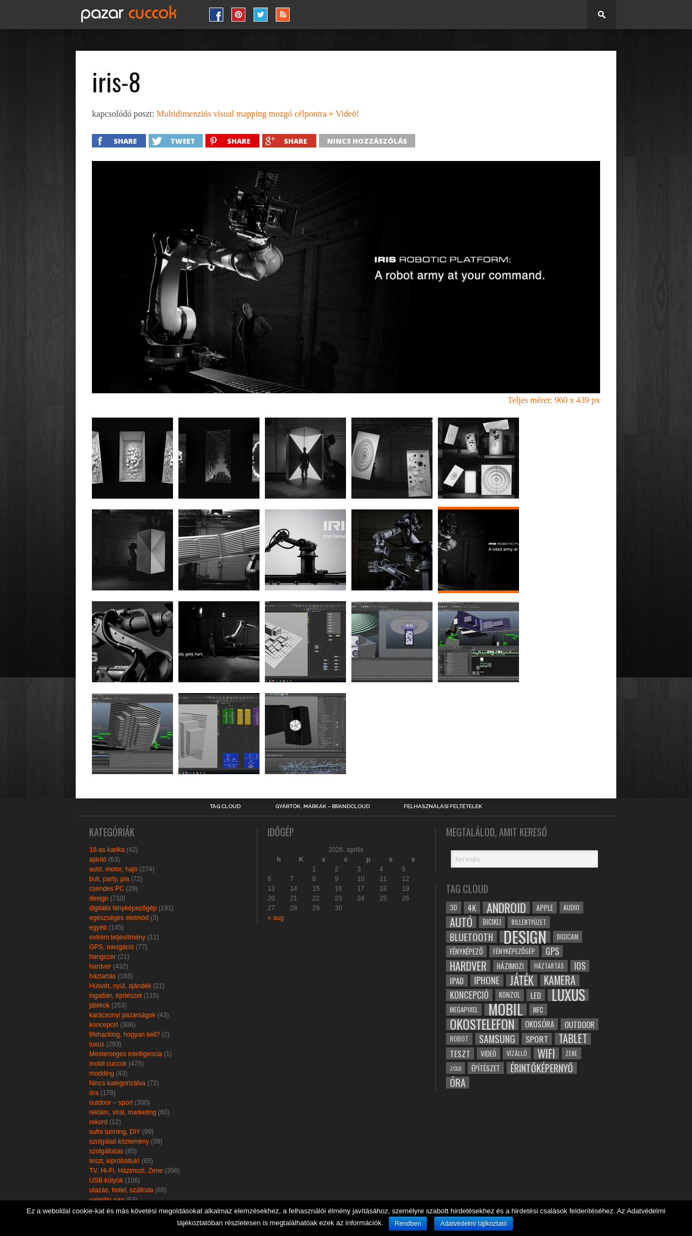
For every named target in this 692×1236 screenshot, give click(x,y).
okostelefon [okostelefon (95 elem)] (482, 1024)
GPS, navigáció (111, 947)
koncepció (103, 1025)
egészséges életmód (119, 918)
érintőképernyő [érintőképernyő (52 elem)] (541, 1068)
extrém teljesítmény (117, 937)
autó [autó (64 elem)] (461, 922)
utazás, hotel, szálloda (121, 1190)
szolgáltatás (106, 1151)
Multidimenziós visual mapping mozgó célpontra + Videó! (257, 113)
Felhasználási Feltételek (443, 806)
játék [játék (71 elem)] (522, 980)
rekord (98, 1122)
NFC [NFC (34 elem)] (538, 1009)
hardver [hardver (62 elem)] (468, 966)
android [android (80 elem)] (506, 907)
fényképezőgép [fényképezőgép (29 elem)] (514, 951)
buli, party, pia (109, 879)
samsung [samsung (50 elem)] (497, 1039)
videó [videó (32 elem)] (488, 1053)
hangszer (102, 956)
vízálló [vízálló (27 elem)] (517, 1053)
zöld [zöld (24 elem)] (455, 1068)
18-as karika (106, 850)
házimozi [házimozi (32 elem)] (510, 965)
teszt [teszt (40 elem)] (460, 1053)
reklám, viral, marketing (122, 1112)
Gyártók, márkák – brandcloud (322, 806)
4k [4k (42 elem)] (472, 907)
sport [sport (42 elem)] (536, 1039)
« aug (276, 918)
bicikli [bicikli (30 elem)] (492, 922)
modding (101, 1073)
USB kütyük (106, 1180)
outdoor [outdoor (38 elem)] (579, 1024)
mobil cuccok (108, 1063)
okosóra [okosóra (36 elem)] (539, 1024)
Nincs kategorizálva (117, 1083)
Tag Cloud (225, 806)
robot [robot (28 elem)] (459, 1038)
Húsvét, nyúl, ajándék (120, 986)
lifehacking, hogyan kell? (124, 1034)
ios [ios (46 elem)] (579, 966)
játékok (99, 1005)
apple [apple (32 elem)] (544, 907)
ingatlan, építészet (115, 995)
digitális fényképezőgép (123, 908)
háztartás (102, 976)
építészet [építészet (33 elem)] (485, 1068)
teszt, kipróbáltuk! (114, 1161)
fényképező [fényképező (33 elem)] (466, 951)
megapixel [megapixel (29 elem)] (464, 1009)
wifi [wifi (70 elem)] (546, 1053)
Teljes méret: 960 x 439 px (554, 400)
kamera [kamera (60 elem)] (560, 980)
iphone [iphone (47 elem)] (487, 980)
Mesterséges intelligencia (125, 1054)
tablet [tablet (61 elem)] (572, 1039)
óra (93, 1093)
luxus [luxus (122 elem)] (568, 995)
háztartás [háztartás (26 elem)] (549, 965)
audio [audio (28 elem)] (571, 907)
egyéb (98, 927)
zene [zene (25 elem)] (571, 1053)
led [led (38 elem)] (535, 995)
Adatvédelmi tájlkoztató (473, 1223)
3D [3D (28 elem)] (453, 907)
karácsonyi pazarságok (122, 1015)
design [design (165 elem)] (525, 937)
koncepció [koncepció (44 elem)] (469, 995)
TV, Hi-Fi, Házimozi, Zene (126, 1170)
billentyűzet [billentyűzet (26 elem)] (528, 921)
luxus (96, 1044)
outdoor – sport (111, 1102)
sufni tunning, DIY (115, 1132)
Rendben (408, 1223)
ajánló (98, 859)
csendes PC (106, 888)
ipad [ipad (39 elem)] (457, 980)
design (98, 898)
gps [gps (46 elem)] (552, 951)
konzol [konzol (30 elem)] (509, 995)
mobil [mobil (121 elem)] (505, 1010)
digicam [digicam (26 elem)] (567, 936)
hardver (100, 966)
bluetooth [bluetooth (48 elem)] (471, 937)
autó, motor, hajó (113, 869)
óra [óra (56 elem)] (457, 1083)
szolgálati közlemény (119, 1141)
